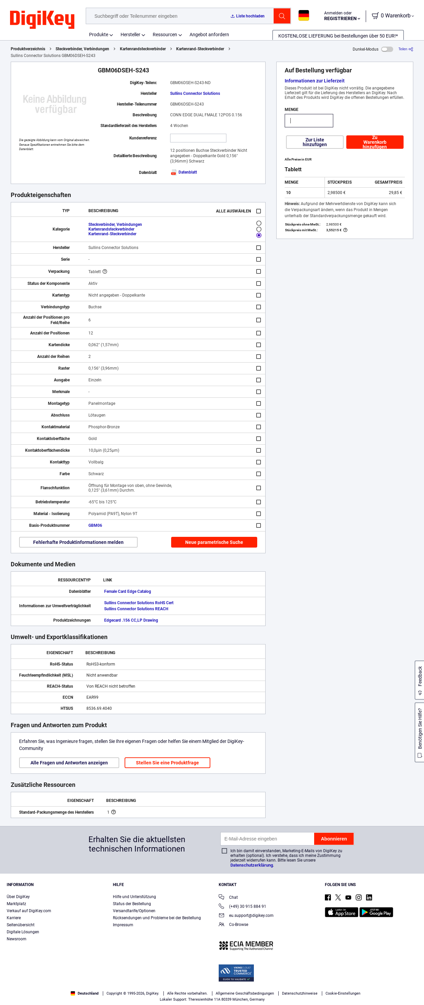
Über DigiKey (18, 896)
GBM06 (95, 525)
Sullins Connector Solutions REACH (136, 609)
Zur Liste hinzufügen (315, 142)
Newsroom (16, 939)
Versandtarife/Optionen (134, 910)
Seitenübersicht (20, 925)
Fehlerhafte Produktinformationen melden (78, 542)
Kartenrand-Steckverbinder (200, 49)
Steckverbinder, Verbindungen (82, 49)
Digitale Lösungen (23, 932)
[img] (42, 20)
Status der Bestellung (132, 903)
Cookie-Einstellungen (343, 993)
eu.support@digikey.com (246, 916)
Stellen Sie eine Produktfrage (167, 762)
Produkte (98, 34)
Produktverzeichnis (28, 49)
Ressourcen (165, 34)
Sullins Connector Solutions (195, 93)
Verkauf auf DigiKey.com (29, 910)
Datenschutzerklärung (251, 865)
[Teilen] (406, 49)
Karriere (14, 918)
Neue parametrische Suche (214, 542)
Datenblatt (183, 172)
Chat (228, 898)
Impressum (123, 925)
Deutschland (84, 993)
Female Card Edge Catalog (127, 591)
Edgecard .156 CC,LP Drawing (131, 620)
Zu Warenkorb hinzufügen (375, 142)
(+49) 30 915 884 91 (242, 907)
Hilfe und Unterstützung (134, 896)
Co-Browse (233, 925)
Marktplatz (16, 903)
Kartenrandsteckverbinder (143, 49)
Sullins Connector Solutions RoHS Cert (138, 603)
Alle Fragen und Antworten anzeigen (69, 762)
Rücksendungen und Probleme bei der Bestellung (157, 918)
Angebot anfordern (209, 34)
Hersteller (130, 34)
